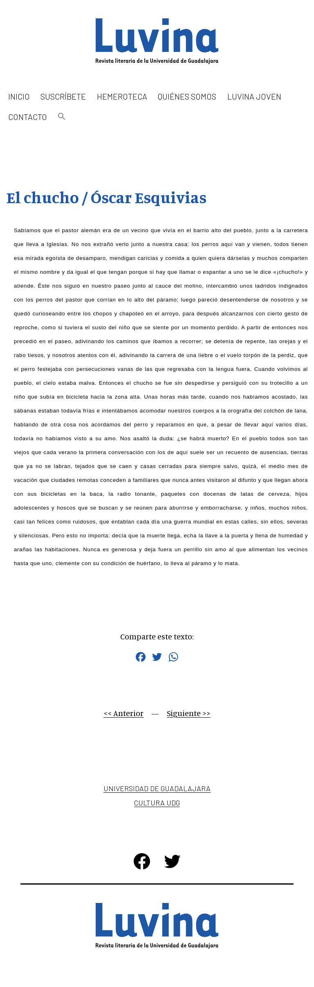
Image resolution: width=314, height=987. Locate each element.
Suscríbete (63, 96)
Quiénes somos (187, 96)
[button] (61, 117)
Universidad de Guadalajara (157, 788)
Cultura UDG (157, 802)
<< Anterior (123, 713)
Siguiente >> (189, 713)
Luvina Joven (254, 96)
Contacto (27, 117)
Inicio (19, 96)
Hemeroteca (122, 96)
